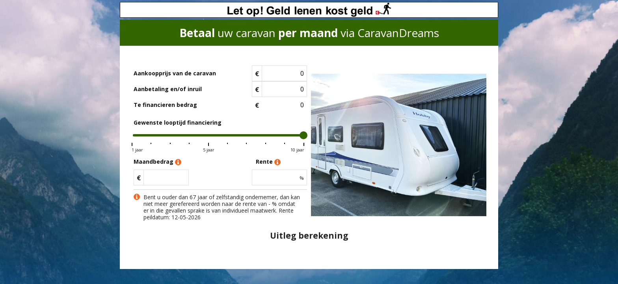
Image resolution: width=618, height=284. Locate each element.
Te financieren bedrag (165, 104)
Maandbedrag (157, 162)
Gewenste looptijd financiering (178, 122)
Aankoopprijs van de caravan (175, 73)
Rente (268, 162)
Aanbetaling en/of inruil (168, 89)
